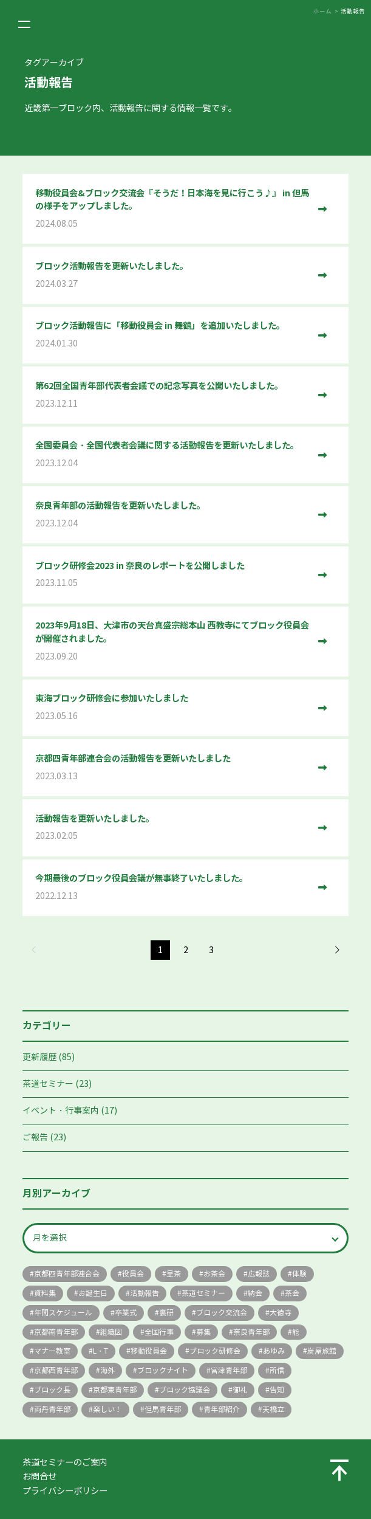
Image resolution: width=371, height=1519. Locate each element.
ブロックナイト (162, 1370)
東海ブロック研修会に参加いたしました (172, 708)
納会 (255, 1293)
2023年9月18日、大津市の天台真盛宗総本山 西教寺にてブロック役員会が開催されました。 (172, 641)
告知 (277, 1389)
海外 (107, 1370)
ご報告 (35, 1137)
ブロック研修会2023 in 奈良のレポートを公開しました (172, 575)
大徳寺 (280, 1312)
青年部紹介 (221, 1409)
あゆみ (274, 1350)
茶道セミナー (47, 1084)
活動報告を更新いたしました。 (172, 828)
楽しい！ (107, 1409)
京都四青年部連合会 (67, 1273)
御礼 (240, 1389)
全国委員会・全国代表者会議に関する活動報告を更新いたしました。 (172, 455)
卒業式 (126, 1312)
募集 (203, 1332)
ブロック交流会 (221, 1312)
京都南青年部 (56, 1332)
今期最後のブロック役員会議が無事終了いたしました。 (172, 888)
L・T (100, 1350)
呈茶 (173, 1273)
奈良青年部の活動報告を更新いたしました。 (172, 515)
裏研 (166, 1312)
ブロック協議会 (184, 1389)
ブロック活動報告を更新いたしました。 (172, 276)
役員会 (133, 1273)
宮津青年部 (229, 1370)
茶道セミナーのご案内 (64, 1462)
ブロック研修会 (214, 1350)
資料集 (45, 1293)
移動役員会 (149, 1350)
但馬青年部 (163, 1409)
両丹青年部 (52, 1409)
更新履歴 (39, 1057)
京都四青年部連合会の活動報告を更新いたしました (172, 768)
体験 (299, 1273)
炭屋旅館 (321, 1350)
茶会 (292, 1293)
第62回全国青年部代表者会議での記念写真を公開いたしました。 (172, 395)
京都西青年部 (56, 1370)
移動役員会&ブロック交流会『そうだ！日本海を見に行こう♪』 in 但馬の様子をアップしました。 (172, 209)
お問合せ (39, 1476)
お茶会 (214, 1273)
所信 (277, 1370)
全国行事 (159, 1332)
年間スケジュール (63, 1312)
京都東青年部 (115, 1389)
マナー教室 (52, 1350)
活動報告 (144, 1293)
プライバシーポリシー (64, 1491)
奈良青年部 (251, 1332)
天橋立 (273, 1409)
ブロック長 (52, 1389)
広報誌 (259, 1273)
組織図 (111, 1332)
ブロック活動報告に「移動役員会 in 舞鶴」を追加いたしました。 (172, 335)
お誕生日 (92, 1293)
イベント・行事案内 (60, 1111)
